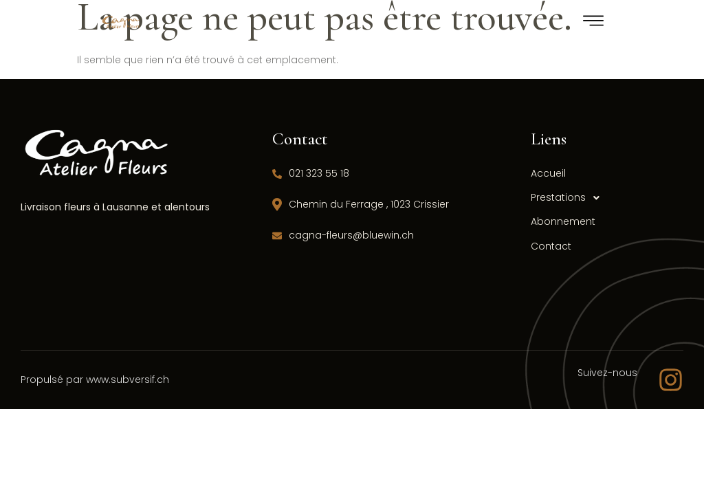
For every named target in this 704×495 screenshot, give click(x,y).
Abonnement (563, 221)
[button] (594, 198)
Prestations (569, 198)
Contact (551, 246)
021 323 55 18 (310, 173)
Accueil (548, 173)
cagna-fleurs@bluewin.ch (343, 235)
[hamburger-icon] (593, 22)
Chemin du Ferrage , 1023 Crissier (360, 204)
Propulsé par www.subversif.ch (95, 379)
